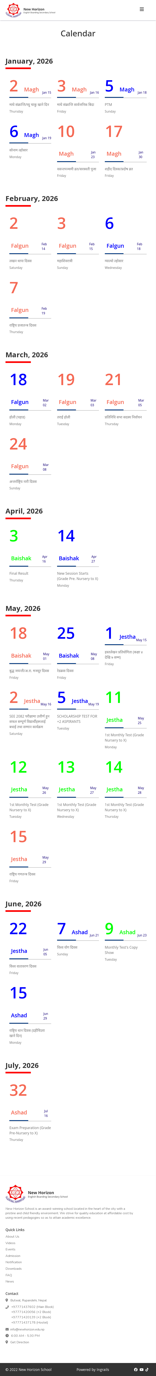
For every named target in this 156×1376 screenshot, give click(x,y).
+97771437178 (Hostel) (29, 1322)
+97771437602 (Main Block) (32, 1307)
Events (10, 1249)
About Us (12, 1236)
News (9, 1281)
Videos (10, 1243)
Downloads (13, 1268)
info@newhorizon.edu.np (27, 1329)
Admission (12, 1256)
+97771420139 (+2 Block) (30, 1317)
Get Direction (19, 1342)
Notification (13, 1262)
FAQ (8, 1275)
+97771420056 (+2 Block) (30, 1312)
